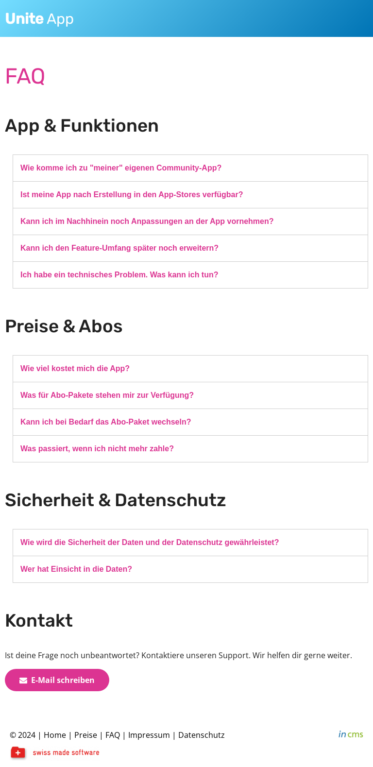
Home (55, 735)
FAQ (113, 735)
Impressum (149, 735)
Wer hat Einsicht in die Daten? (76, 569)
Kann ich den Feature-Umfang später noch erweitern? (119, 248)
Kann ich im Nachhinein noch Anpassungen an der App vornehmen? (147, 221)
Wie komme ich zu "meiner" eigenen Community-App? (120, 168)
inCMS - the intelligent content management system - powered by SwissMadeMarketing (351, 735)
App (39, 19)
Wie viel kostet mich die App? (75, 368)
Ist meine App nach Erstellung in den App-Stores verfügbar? (131, 194)
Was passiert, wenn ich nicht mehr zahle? (97, 448)
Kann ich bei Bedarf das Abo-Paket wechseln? (105, 422)
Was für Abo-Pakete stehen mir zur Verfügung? (107, 395)
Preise (85, 735)
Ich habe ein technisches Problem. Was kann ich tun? (119, 275)
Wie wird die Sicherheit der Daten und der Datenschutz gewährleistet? (149, 542)
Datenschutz (201, 735)
